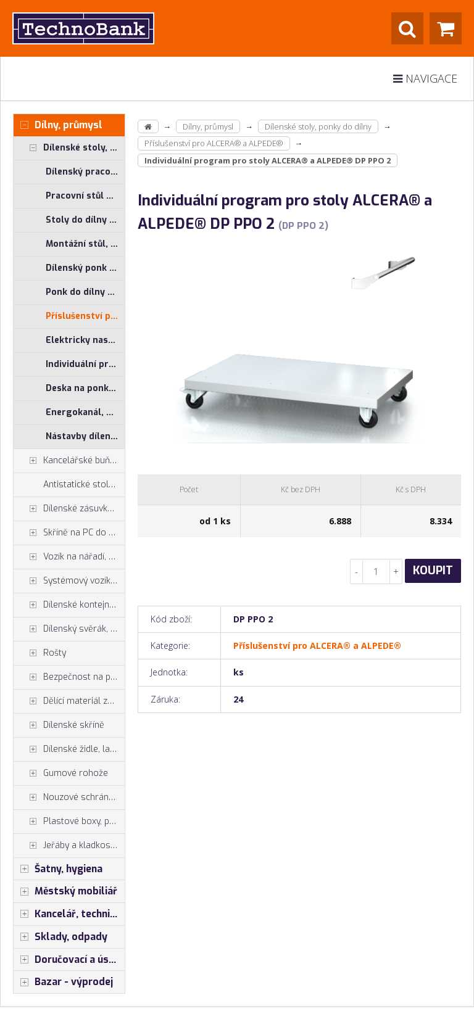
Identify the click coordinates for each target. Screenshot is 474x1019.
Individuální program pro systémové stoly (85, 364)
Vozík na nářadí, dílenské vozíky (69, 557)
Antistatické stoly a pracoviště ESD (84, 484)
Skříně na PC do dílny (69, 533)
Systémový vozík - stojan (69, 581)
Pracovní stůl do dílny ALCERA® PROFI (85, 196)
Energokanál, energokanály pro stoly (85, 412)
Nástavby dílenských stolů (85, 436)
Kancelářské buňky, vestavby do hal (69, 460)
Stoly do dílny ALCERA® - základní (85, 220)
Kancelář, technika (67, 914)
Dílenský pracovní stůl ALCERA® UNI (85, 172)
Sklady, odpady (60, 937)
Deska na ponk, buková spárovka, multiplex (85, 388)
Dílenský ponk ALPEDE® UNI (85, 268)
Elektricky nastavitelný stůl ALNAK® (85, 340)
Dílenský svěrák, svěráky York (69, 629)
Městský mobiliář (65, 891)
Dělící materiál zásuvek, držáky (69, 701)
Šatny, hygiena (58, 869)
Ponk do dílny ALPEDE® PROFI (85, 292)
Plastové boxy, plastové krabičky (69, 821)
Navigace (425, 78)
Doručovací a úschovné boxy (69, 960)
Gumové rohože (61, 773)
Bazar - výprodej (63, 982)
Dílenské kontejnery (68, 605)
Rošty (40, 653)
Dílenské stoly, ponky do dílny (69, 148)
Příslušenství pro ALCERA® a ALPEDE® (85, 316)
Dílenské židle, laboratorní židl (69, 749)
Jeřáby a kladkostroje (69, 845)
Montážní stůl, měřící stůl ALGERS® (85, 244)
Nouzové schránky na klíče (69, 797)
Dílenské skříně (59, 725)
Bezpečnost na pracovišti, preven (69, 677)
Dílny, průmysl (58, 125)
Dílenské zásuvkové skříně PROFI (69, 509)
